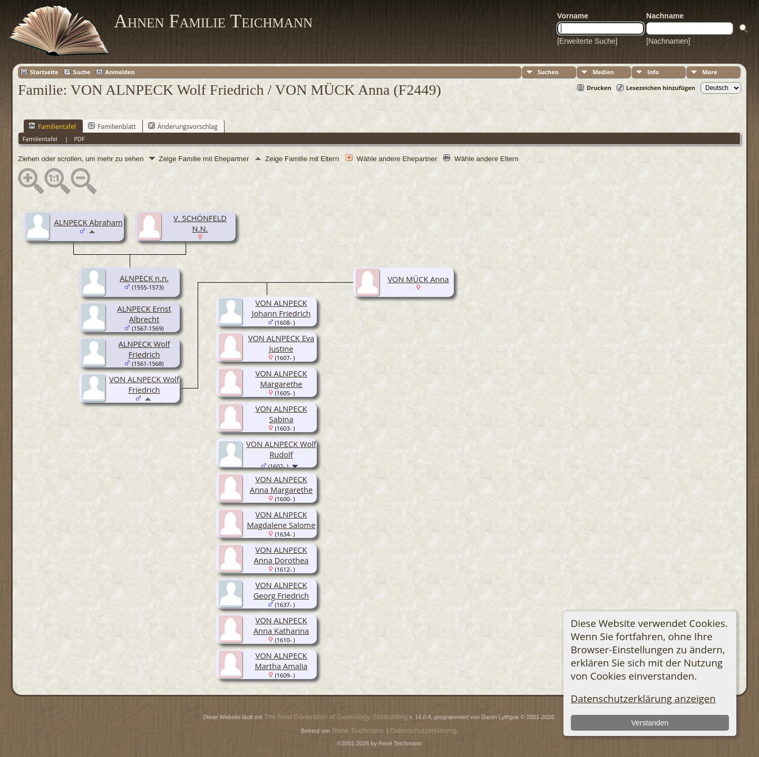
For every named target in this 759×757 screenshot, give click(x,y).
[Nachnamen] (668, 41)
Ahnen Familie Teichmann (213, 21)
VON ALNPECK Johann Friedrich (281, 307)
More (709, 72)
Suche (82, 72)
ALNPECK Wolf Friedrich (144, 349)
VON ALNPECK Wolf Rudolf (281, 449)
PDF (79, 139)
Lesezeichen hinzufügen (660, 88)
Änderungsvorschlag (183, 126)
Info (653, 72)
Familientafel (52, 126)
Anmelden (120, 72)
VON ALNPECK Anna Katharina (281, 625)
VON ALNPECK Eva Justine (281, 343)
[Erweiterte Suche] (587, 41)
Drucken (599, 88)
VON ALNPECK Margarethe (281, 378)
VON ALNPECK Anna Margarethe (281, 484)
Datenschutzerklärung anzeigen (643, 698)
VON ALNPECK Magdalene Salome (281, 519)
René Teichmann (357, 730)
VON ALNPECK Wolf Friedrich (144, 384)
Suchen (548, 72)
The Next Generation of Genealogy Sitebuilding (335, 717)
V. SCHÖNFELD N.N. (200, 223)
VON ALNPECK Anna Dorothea (281, 554)
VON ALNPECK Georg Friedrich (281, 590)
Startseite (44, 72)
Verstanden (649, 723)
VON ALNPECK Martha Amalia (281, 660)
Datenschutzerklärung (423, 730)
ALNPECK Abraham (88, 222)
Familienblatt (112, 126)
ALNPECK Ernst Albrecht (144, 313)
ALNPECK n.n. (144, 278)
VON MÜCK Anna (418, 279)
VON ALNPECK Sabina (281, 413)
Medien (603, 72)
